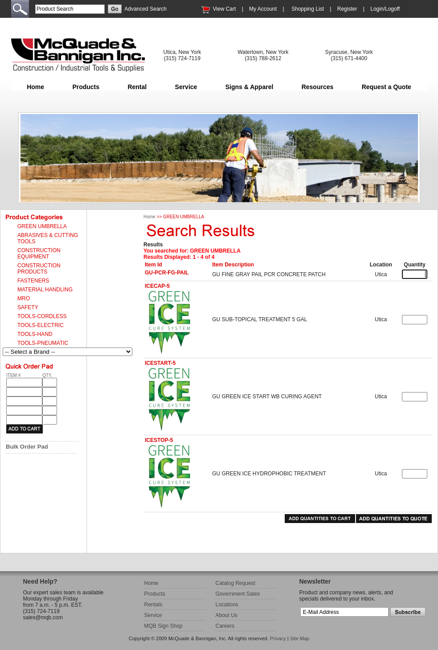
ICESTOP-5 (159, 440)
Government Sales (238, 594)
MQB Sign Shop (163, 626)
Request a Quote (386, 86)
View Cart (224, 9)
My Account (263, 9)
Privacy (278, 638)
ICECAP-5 (157, 286)
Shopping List (307, 9)
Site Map (299, 638)
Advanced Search (145, 9)
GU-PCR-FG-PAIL (166, 273)
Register (347, 9)
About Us (226, 615)
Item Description (233, 265)
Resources (318, 86)
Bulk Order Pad (27, 446)
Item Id (153, 265)
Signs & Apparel (249, 86)
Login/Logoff (385, 9)
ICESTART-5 (160, 363)
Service (186, 86)
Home (35, 86)
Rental (137, 86)
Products (85, 86)
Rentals (153, 604)
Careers (225, 626)
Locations (227, 604)
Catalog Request (235, 583)
